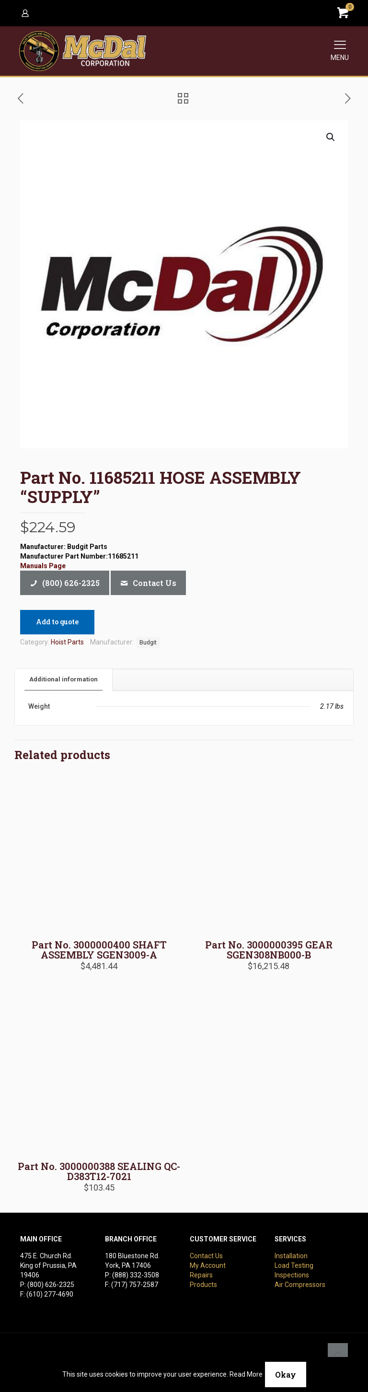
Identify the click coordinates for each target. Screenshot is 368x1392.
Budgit (148, 642)
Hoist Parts (67, 642)
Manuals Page (43, 566)
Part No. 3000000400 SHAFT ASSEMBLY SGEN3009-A (99, 949)
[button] (331, 137)
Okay (285, 1374)
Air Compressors (300, 1284)
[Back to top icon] (338, 1353)
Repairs (201, 1275)
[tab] (64, 679)
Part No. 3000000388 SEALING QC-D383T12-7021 (99, 1171)
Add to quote (57, 621)
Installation (291, 1256)
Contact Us (206, 1256)
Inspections (292, 1275)
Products (203, 1284)
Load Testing (294, 1265)
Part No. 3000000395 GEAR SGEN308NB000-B (269, 949)
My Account (208, 1265)
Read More (246, 1374)
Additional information (63, 679)
